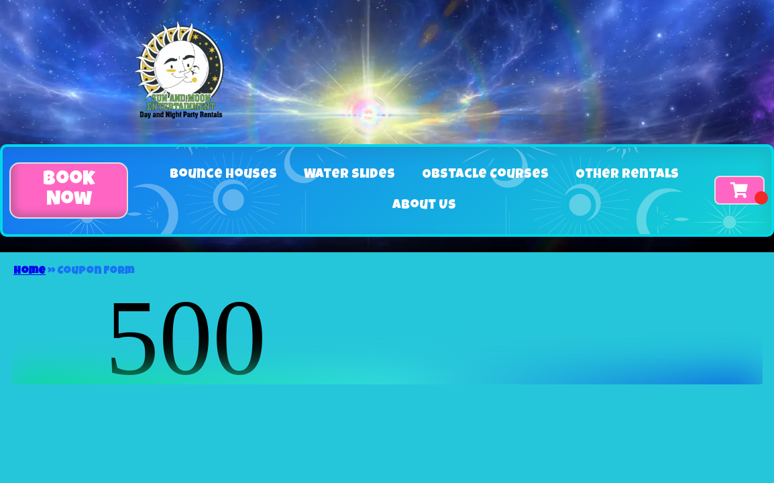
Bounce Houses (223, 175)
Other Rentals (627, 175)
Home (29, 271)
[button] (68, 190)
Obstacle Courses (485, 175)
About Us (424, 206)
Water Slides (349, 175)
